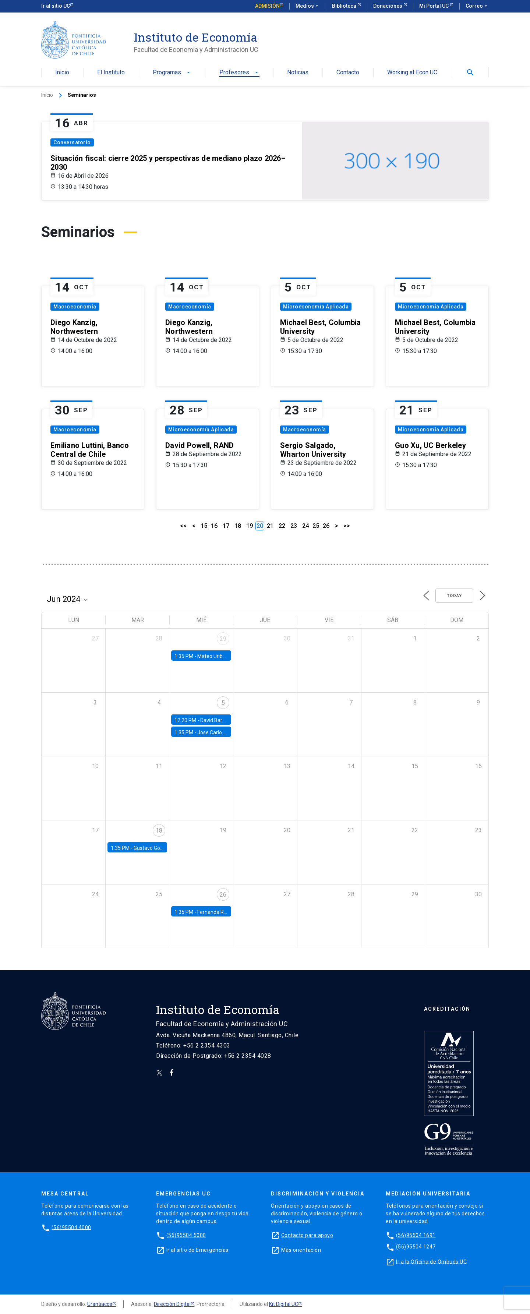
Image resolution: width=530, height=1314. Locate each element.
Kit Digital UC (283, 1304)
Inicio (62, 73)
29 (223, 638)
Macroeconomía (74, 307)
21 (270, 525)
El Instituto (111, 73)
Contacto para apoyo (307, 1235)
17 (226, 525)
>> (346, 525)
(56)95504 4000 (71, 1227)
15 (204, 525)
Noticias (297, 73)
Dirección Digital (172, 1304)
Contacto (347, 73)
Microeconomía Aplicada (316, 307)
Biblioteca (344, 6)
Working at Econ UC (412, 73)
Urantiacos (99, 1304)
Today (454, 595)
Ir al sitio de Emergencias (197, 1250)
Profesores (239, 73)
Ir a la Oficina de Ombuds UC (431, 1261)
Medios (308, 6)
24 (305, 525)
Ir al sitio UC (55, 6)
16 (214, 525)
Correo (477, 6)
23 (293, 525)
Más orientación (301, 1250)
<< (183, 525)
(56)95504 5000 (186, 1235)
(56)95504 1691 (416, 1235)
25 (315, 525)
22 (282, 525)
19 (249, 525)
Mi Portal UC (434, 6)
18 (237, 525)
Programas (172, 73)
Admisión (267, 6)
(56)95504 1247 (416, 1246)
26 (326, 525)
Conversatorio (72, 142)
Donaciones (388, 6)
